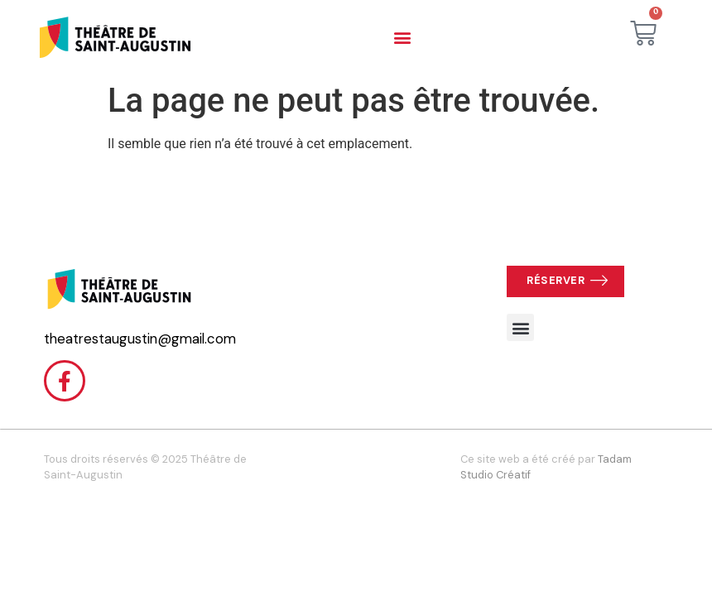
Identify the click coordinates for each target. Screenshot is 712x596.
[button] (402, 37)
